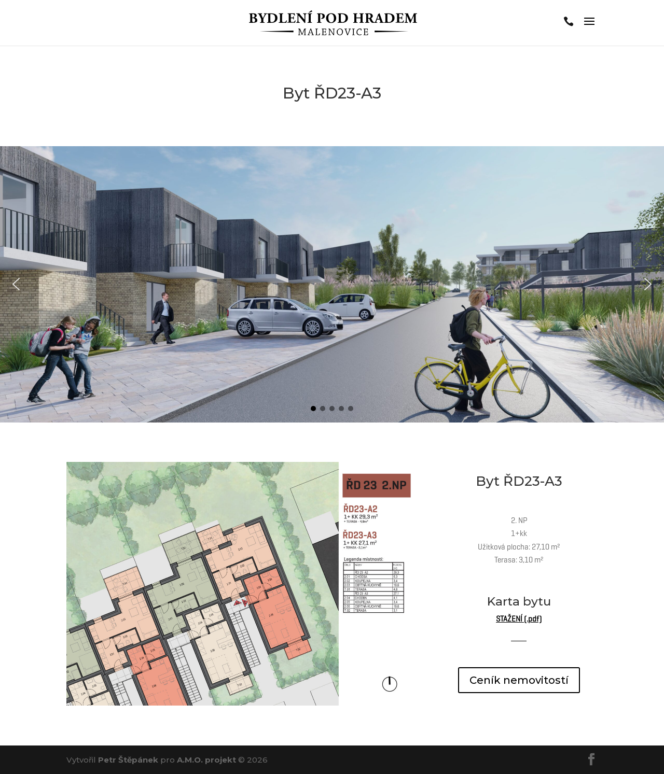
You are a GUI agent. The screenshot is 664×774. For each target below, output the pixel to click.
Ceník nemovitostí (519, 680)
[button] (16, 284)
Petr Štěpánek (128, 760)
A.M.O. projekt (206, 760)
